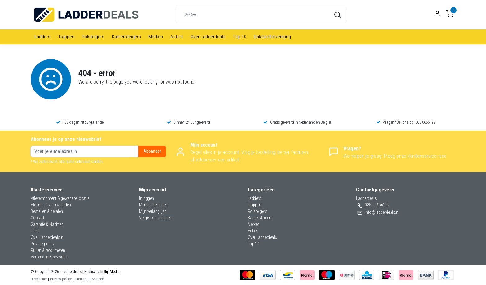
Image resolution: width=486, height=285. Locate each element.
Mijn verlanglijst (152, 211)
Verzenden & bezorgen (49, 256)
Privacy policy (42, 243)
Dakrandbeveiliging (272, 37)
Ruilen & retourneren (48, 250)
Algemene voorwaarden (51, 204)
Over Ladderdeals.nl (47, 237)
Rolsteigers (93, 37)
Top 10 (239, 37)
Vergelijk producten (155, 217)
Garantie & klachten (47, 224)
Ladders (42, 37)
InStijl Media (109, 271)
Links (35, 230)
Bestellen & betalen (47, 211)
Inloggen (146, 198)
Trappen (66, 37)
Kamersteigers (126, 37)
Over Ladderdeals (208, 37)
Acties (176, 37)
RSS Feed (97, 279)
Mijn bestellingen (153, 204)
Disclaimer (39, 279)
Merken (155, 37)
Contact (37, 217)
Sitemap (80, 279)
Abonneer (152, 151)
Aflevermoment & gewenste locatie (60, 198)
